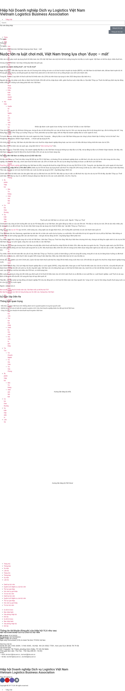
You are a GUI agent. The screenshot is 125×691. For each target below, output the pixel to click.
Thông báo (7, 566)
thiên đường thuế (46, 146)
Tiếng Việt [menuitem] (9, 19)
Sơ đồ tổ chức (8, 610)
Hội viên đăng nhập (6, 25)
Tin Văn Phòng (10, 175)
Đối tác (6, 617)
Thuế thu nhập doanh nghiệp (10, 165)
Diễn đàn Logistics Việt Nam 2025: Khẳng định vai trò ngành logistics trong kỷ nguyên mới (30, 306)
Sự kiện (6, 568)
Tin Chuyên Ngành (10, 161)
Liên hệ (6, 571)
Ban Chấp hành (9, 67)
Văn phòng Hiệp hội (10, 614)
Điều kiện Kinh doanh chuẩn (10, 94)
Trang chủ (7, 564)
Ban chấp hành (8, 612)
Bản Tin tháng (9, 191)
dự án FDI (15, 230)
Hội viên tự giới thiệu (11, 591)
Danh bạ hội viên (9, 584)
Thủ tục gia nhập (9, 589)
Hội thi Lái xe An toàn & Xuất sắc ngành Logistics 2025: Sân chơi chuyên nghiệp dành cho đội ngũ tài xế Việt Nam (37, 308)
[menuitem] (8, 19)
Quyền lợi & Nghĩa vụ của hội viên (15, 587)
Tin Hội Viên (9, 168)
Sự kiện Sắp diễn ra (5, 219)
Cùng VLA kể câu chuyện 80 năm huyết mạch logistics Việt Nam (21, 310)
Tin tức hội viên (9, 594)
